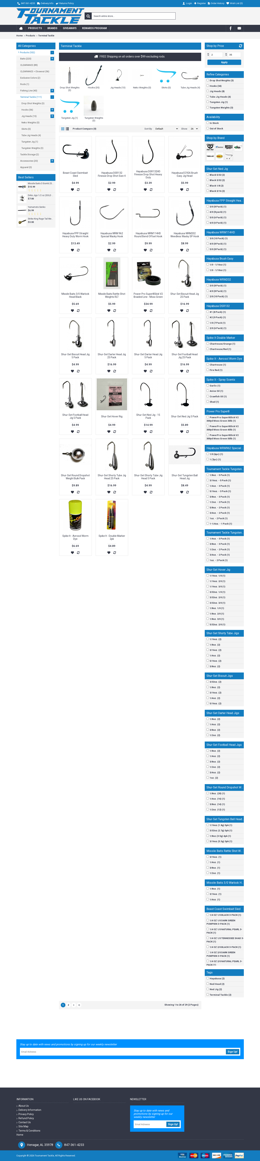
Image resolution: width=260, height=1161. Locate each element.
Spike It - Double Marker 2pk (112, 537)
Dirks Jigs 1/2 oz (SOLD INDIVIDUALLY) (41, 195)
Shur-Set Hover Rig (111, 416)
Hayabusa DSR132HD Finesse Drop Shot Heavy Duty (148, 174)
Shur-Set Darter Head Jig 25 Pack (112, 356)
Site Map (22, 1126)
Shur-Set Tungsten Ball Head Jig (185, 477)
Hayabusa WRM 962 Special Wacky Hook (112, 235)
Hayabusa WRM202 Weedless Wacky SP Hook (184, 235)
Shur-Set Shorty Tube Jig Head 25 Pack (112, 477)
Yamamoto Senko (36, 207)
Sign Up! (232, 1051)
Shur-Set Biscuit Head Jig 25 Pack (184, 295)
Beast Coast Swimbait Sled (75, 174)
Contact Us (24, 1122)
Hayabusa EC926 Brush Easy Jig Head (185, 174)
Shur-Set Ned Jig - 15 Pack (148, 416)
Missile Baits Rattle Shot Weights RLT (111, 295)
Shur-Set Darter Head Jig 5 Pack (148, 356)
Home (19, 35)
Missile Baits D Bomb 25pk (41, 183)
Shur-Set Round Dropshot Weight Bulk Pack (75, 477)
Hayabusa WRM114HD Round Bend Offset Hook (148, 235)
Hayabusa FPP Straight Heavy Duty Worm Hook (75, 235)
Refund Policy (25, 1118)
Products (30, 35)
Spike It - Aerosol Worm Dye (75, 537)
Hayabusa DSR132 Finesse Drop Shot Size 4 (112, 174)
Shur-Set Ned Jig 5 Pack (184, 416)
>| (79, 1005)
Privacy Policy (25, 1114)
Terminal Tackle (46, 35)
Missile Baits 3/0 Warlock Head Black (75, 295)
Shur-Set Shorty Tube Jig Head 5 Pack (148, 477)
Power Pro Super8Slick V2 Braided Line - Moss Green (148, 295)
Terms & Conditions (28, 1130)
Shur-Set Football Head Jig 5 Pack (75, 416)
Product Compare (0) (84, 128)
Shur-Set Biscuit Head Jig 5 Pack (75, 356)
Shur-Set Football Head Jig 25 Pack (185, 356)
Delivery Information (29, 1109)
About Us (23, 1105)
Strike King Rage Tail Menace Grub (41, 219)
